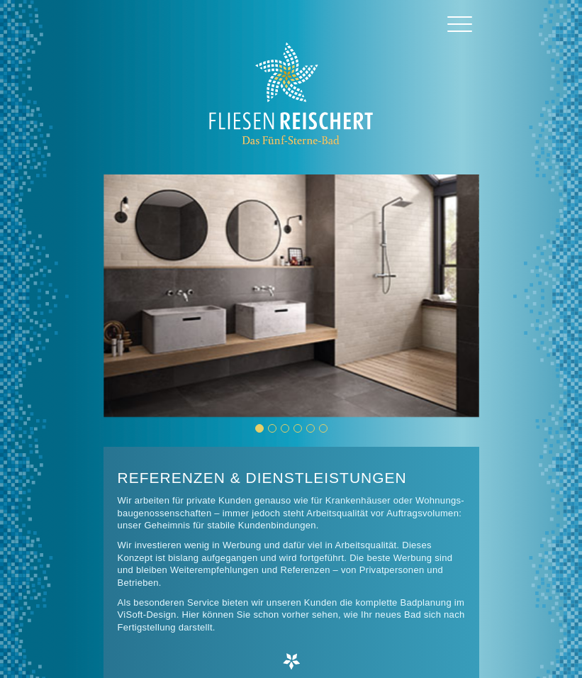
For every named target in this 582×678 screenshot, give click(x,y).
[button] (259, 428)
